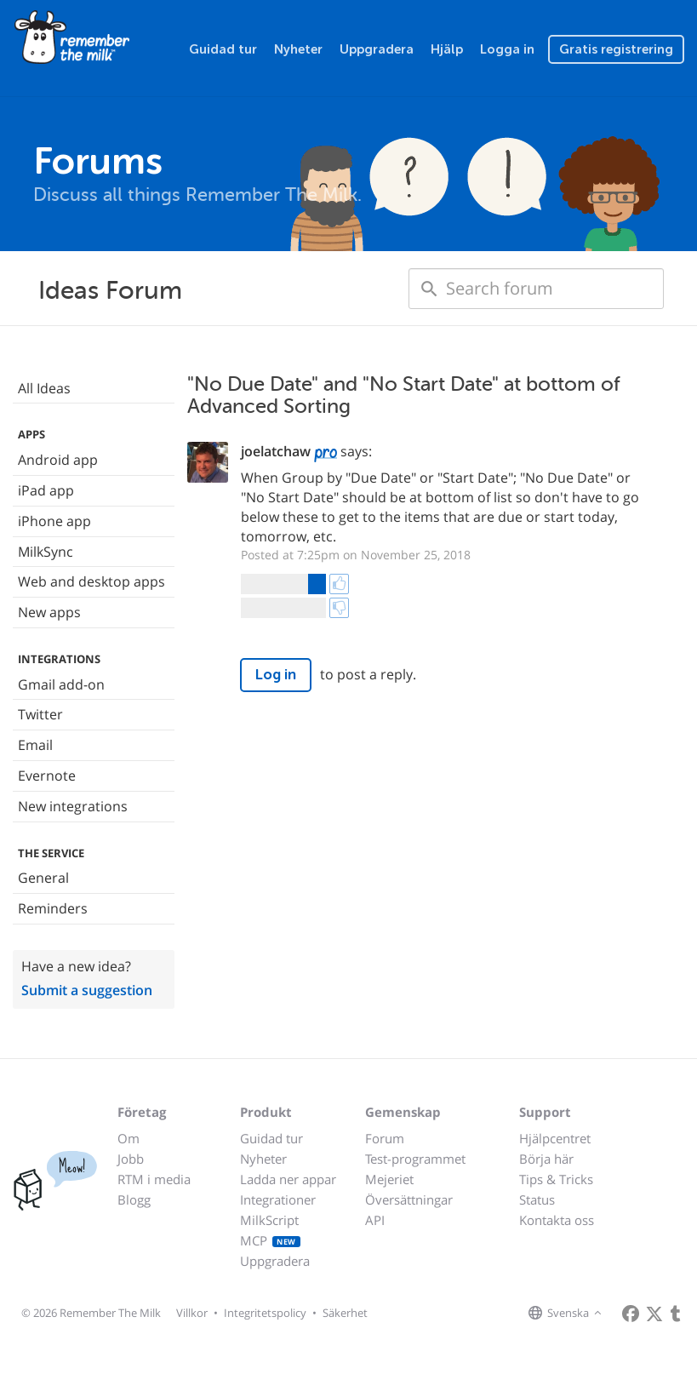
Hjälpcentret (555, 1138)
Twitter (40, 714)
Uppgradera (377, 49)
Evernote (47, 775)
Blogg (134, 1199)
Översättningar (409, 1199)
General (43, 877)
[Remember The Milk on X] (654, 1313)
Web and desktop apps (91, 581)
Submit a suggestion (86, 990)
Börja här (546, 1158)
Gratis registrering (616, 49)
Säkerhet (345, 1312)
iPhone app (54, 521)
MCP (270, 1240)
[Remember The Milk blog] (675, 1313)
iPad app (46, 490)
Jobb (130, 1158)
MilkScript (269, 1219)
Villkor (192, 1312)
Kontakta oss (556, 1219)
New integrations (73, 806)
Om (128, 1138)
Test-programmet (415, 1158)
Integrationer (278, 1199)
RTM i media (154, 1179)
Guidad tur (223, 49)
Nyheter (298, 49)
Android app (58, 459)
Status (537, 1199)
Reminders (53, 908)
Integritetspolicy (265, 1312)
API (375, 1219)
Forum (384, 1138)
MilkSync (45, 551)
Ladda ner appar (288, 1179)
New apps (49, 612)
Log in (275, 675)
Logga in (507, 49)
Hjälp (447, 49)
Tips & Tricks (556, 1179)
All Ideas (44, 388)
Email (35, 745)
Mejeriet (389, 1179)
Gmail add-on (61, 684)
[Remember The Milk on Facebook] (630, 1313)
